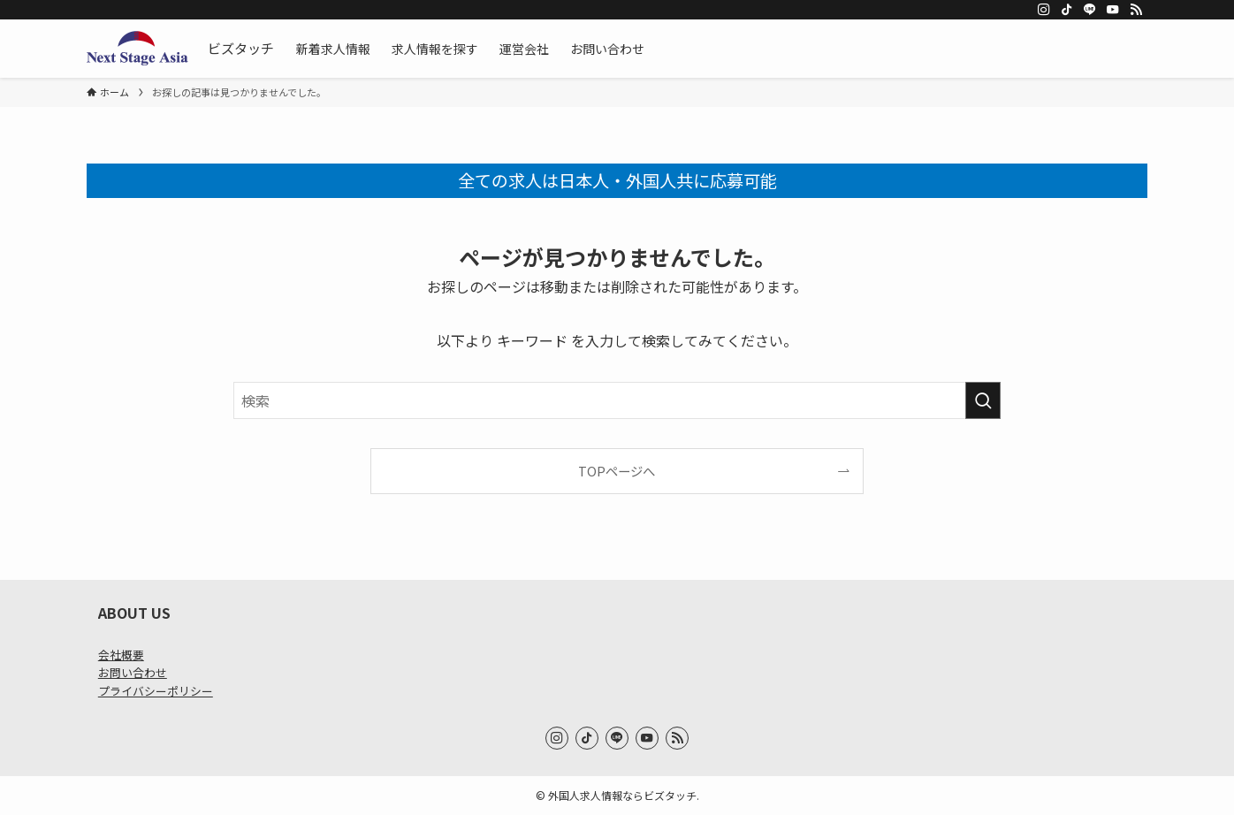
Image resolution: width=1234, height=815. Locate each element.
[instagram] (1043, 9)
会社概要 (121, 654)
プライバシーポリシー (155, 690)
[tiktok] (1066, 9)
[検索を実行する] (983, 400)
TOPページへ (616, 470)
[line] (1089, 9)
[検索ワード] (617, 400)
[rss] (1135, 9)
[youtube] (1112, 9)
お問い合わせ (132, 672)
